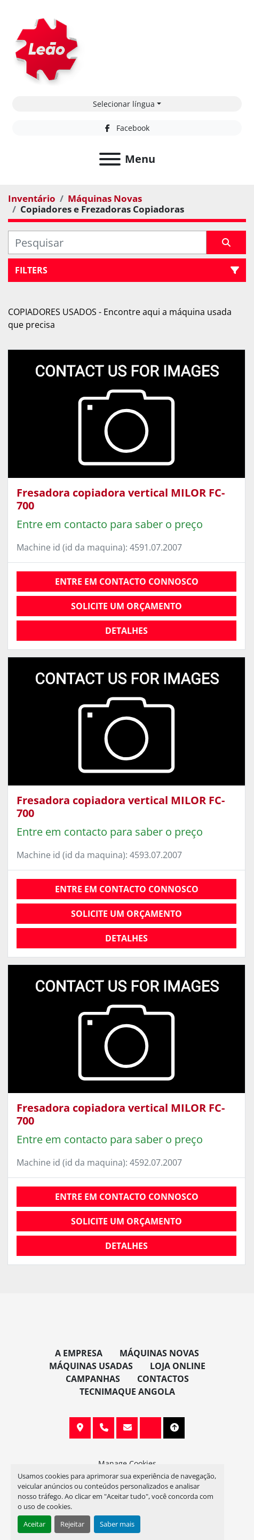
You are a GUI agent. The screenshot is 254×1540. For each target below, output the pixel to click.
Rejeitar (72, 1524)
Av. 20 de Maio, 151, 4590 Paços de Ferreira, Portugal (80, 1428)
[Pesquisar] (107, 242)
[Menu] (110, 159)
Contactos (163, 1379)
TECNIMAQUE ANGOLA (127, 1391)
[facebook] (127, 128)
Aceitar (34, 1524)
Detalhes (126, 631)
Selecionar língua (124, 104)
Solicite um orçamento (126, 606)
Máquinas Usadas (91, 1366)
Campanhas (93, 1379)
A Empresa (78, 1353)
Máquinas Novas (159, 1353)
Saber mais (117, 1524)
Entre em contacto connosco (127, 581)
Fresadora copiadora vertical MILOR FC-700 (121, 499)
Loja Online (177, 1366)
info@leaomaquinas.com (127, 1428)
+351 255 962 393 (103, 1428)
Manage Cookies (127, 1463)
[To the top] (174, 1428)
